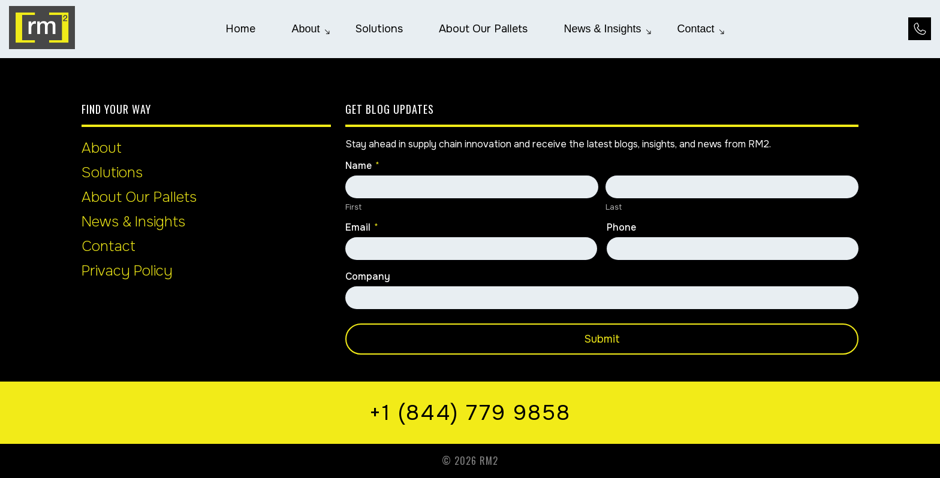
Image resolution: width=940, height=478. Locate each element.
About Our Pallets (139, 197)
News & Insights (133, 222)
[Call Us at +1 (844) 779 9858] (919, 28)
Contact (108, 246)
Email (361, 227)
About (102, 148)
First (353, 207)
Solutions (112, 172)
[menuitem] (240, 28)
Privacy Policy (127, 271)
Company (367, 277)
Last (613, 207)
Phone (621, 227)
